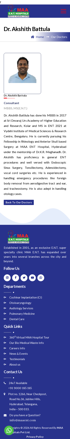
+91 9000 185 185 (18, 388)
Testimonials (17, 359)
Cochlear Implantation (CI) (25, 297)
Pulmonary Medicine (22, 313)
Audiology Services (21, 308)
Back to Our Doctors (19, 202)
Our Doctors (59, 36)
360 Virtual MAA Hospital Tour (29, 337)
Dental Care (16, 319)
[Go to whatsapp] (9, 430)
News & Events (18, 353)
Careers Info (17, 348)
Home (37, 36)
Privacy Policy (35, 436)
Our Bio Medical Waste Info (26, 342)
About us (14, 364)
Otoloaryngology (20, 302)
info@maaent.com (20, 420)
